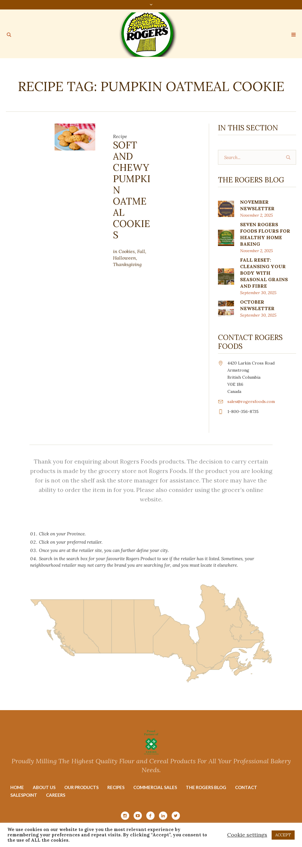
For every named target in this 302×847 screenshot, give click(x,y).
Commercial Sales (155, 787)
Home (17, 787)
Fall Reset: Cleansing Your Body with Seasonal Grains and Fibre (264, 273)
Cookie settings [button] (247, 834)
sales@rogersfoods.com (251, 401)
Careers (55, 795)
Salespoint (23, 795)
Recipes (115, 787)
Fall (141, 251)
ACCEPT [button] (283, 835)
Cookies (127, 251)
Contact (246, 787)
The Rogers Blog (206, 787)
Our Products (81, 787)
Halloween (124, 258)
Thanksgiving (127, 264)
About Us (44, 787)
